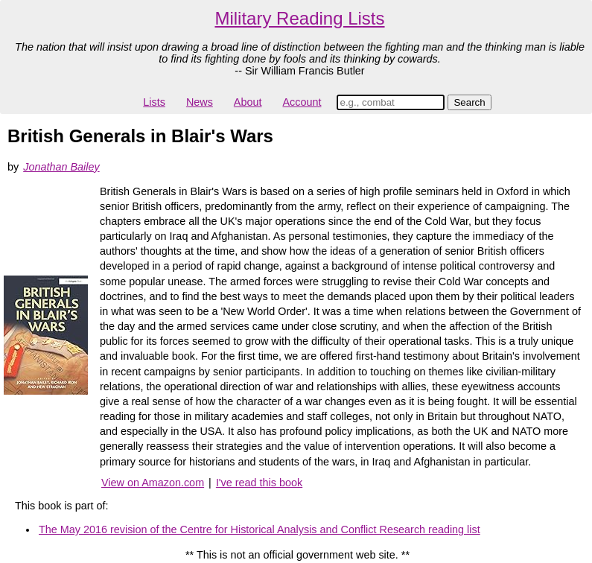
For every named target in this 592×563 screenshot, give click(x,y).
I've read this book (259, 483)
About (248, 102)
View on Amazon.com (152, 483)
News (199, 102)
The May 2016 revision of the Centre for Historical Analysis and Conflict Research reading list (259, 529)
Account (301, 102)
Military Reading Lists (299, 18)
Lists (154, 102)
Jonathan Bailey (61, 167)
